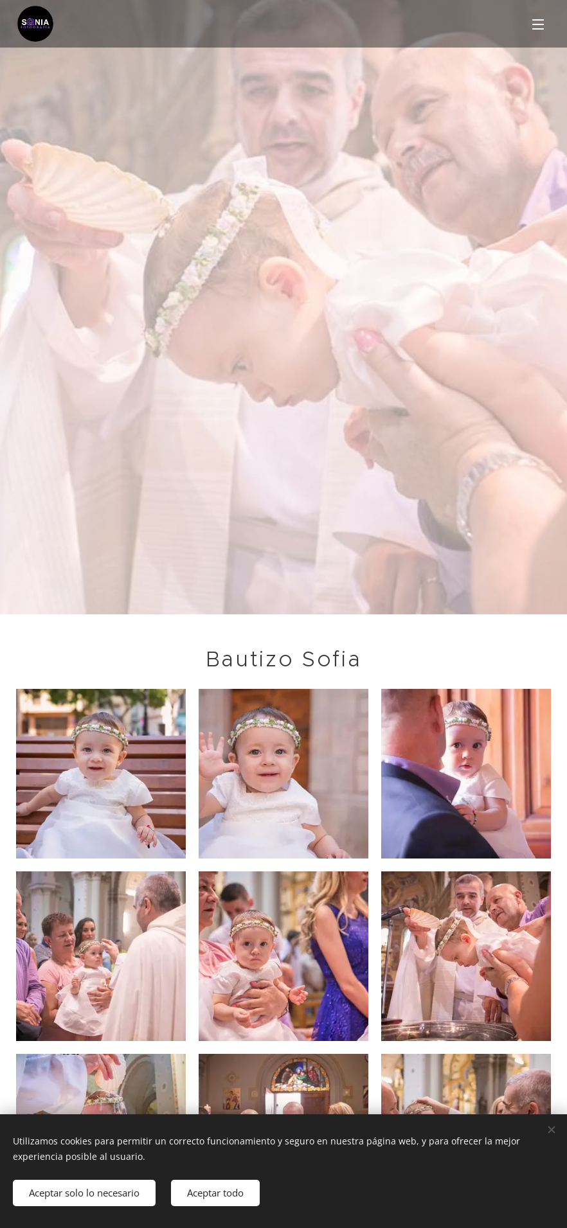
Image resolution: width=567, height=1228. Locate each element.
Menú (538, 24)
